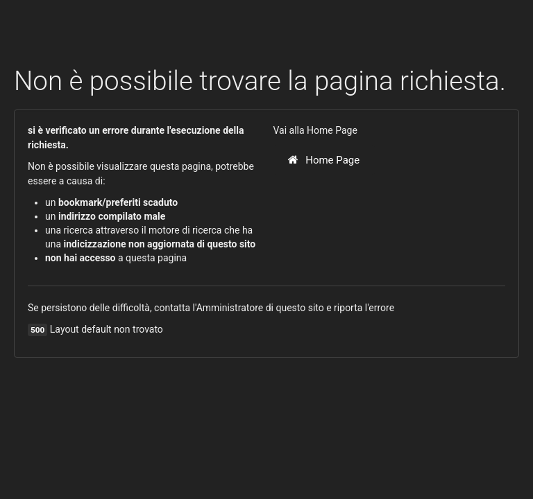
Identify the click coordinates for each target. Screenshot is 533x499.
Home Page (323, 160)
